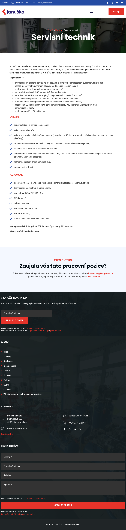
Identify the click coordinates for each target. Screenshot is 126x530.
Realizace (8, 361)
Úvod (6, 352)
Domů (50, 30)
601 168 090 (94, 276)
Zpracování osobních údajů (39, 331)
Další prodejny (8, 434)
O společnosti (10, 366)
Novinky (7, 356)
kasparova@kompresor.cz (100, 273)
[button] (91, 12)
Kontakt (7, 375)
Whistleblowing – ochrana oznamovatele (23, 394)
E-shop (7, 380)
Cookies (7, 389)
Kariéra (58, 30)
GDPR (6, 385)
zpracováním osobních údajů (34, 328)
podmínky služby (56, 331)
